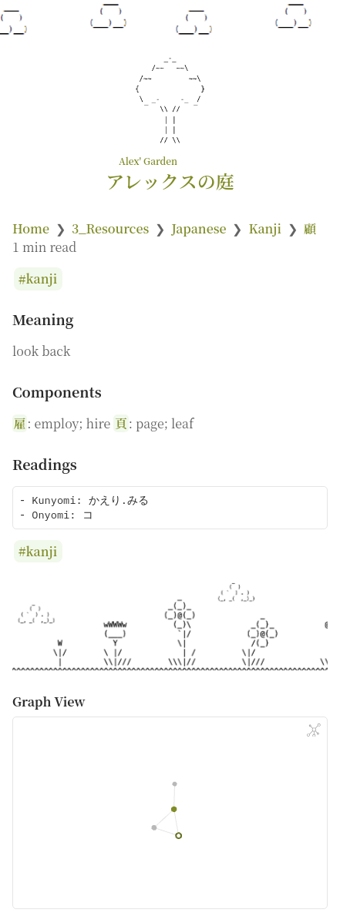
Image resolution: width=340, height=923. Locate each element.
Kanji (264, 228)
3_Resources (110, 228)
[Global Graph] (314, 730)
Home (30, 228)
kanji (42, 279)
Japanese (198, 228)
